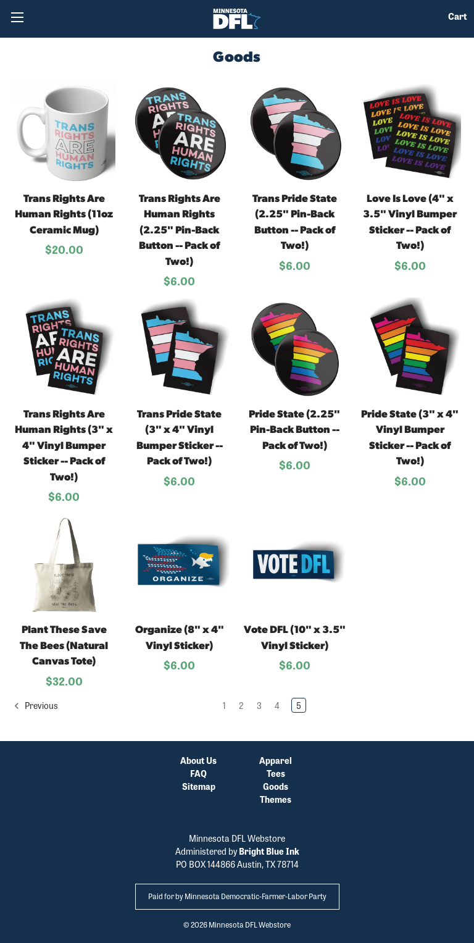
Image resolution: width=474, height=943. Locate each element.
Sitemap (198, 786)
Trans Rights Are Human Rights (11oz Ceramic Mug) (64, 215)
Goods (275, 786)
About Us (198, 760)
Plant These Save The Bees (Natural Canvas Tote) (64, 646)
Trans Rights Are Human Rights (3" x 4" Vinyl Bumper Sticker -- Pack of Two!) (64, 446)
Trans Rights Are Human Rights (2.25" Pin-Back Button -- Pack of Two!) (179, 230)
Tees (276, 773)
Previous (36, 705)
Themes (275, 799)
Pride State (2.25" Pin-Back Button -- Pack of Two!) (294, 430)
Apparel (275, 760)
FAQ (198, 773)
